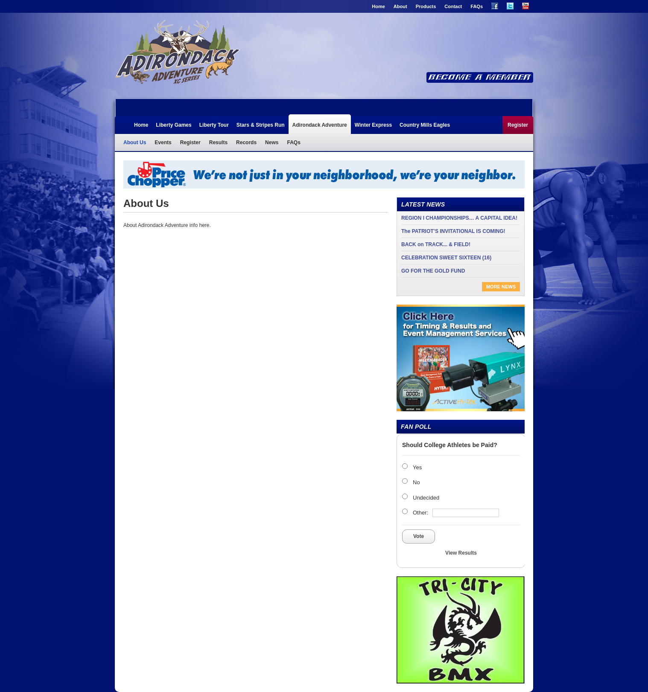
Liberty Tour (214, 125)
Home (378, 6)
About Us (134, 142)
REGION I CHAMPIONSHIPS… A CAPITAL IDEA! (459, 218)
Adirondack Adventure (177, 54)
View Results (461, 553)
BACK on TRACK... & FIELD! (435, 244)
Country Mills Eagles (425, 125)
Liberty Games (173, 125)
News (271, 142)
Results (218, 142)
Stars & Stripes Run (260, 125)
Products (426, 6)
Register (518, 125)
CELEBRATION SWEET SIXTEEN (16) (446, 258)
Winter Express (373, 125)
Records (246, 142)
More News (501, 286)
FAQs (476, 6)
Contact (453, 6)
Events (163, 142)
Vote (418, 536)
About (400, 6)
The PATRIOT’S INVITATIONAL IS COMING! (453, 231)
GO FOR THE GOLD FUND (433, 271)
